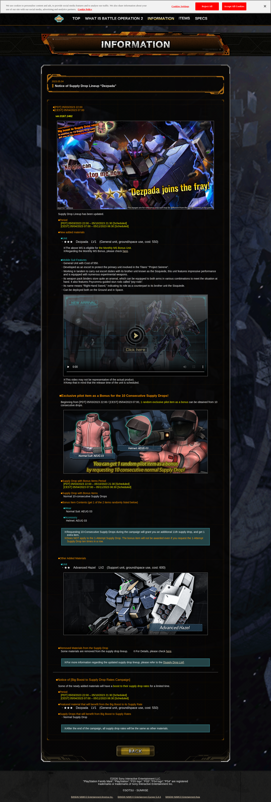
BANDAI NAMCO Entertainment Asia (182, 797)
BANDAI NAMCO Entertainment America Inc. (92, 797)
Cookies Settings (180, 5)
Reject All (207, 5)
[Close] (265, 6)
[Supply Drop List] (173, 662)
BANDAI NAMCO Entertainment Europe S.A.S (139, 797)
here (125, 251)
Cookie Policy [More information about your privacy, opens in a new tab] (85, 8)
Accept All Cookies (234, 5)
